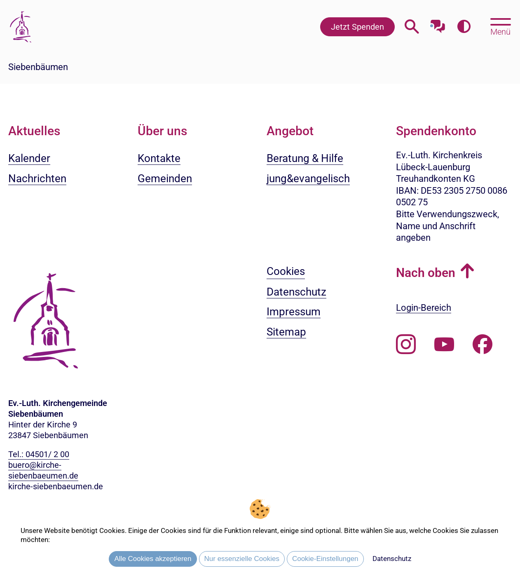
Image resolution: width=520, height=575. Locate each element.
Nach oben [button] (425, 272)
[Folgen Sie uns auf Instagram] (406, 344)
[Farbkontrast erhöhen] (464, 26)
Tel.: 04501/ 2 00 (38, 454)
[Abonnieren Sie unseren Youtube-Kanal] (444, 344)
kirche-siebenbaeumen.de (55, 486)
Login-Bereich (423, 308)
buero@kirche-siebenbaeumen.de (43, 470)
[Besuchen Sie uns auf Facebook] (482, 344)
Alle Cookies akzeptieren (152, 559)
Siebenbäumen (38, 67)
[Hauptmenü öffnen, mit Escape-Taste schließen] (500, 25)
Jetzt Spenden (357, 27)
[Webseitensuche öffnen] (412, 26)
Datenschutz (391, 558)
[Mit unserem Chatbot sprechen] (438, 24)
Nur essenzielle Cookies (241, 559)
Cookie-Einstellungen (325, 559)
